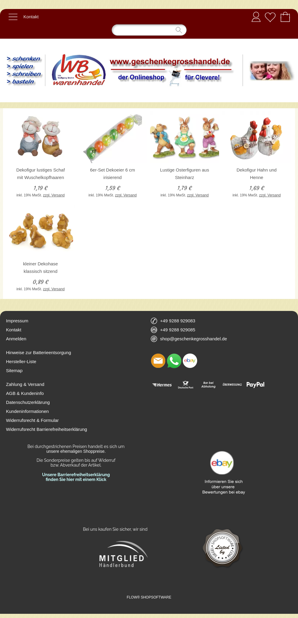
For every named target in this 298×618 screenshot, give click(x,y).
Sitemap (14, 370)
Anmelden (256, 16)
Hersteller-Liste (21, 361)
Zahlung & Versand (25, 384)
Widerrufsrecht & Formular (32, 420)
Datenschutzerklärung (28, 402)
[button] (13, 17)
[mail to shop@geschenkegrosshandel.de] (158, 360)
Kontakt (31, 16)
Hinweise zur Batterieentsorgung (38, 352)
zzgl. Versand (54, 195)
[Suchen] (149, 30)
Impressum (17, 320)
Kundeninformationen (27, 411)
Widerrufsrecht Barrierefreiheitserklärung (46, 429)
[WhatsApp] (174, 360)
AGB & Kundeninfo (25, 393)
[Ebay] (189, 360)
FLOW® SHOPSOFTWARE (149, 597)
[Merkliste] (270, 17)
